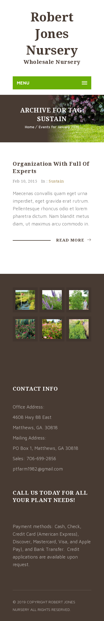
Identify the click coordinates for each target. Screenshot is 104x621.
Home (29, 127)
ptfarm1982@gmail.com (38, 469)
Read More (73, 240)
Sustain (56, 181)
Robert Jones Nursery (52, 33)
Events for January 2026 (59, 127)
